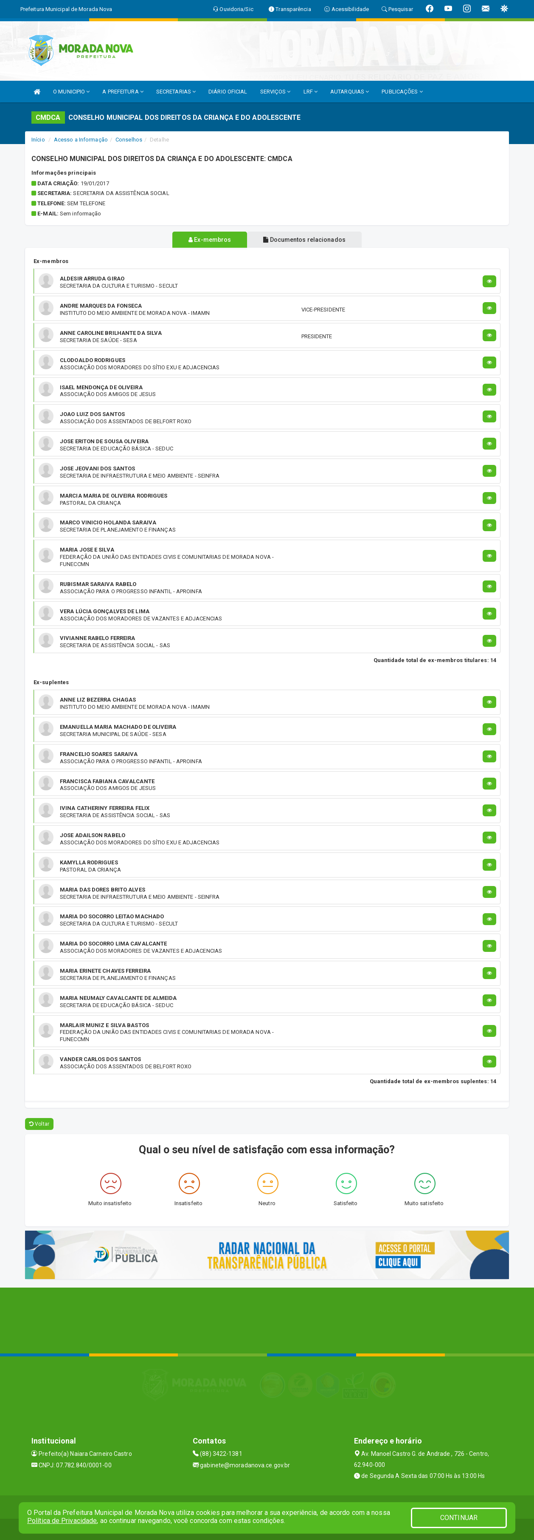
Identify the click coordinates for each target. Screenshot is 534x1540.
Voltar (39, 1124)
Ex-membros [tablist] (208, 239)
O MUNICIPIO (71, 91)
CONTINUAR (459, 1518)
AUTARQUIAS (349, 91)
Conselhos (128, 139)
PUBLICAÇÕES (402, 91)
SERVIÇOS (275, 91)
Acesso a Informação (81, 139)
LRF (311, 91)
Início (38, 139)
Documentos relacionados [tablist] (306, 239)
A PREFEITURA (122, 91)
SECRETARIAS (176, 91)
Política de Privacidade (62, 1521)
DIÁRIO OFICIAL (227, 91)
